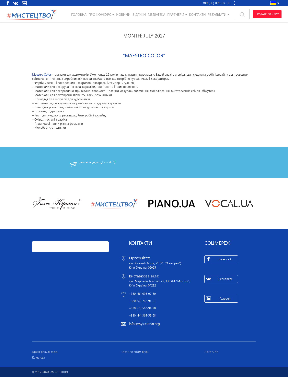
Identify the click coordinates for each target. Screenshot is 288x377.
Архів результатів (45, 352)
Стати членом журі (135, 352)
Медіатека (156, 14)
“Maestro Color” (144, 55)
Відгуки (139, 14)
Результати (217, 14)
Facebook (218, 259)
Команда (38, 357)
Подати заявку (267, 14)
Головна (78, 14)
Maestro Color (41, 74)
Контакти (197, 14)
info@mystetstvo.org (144, 323)
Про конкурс (99, 14)
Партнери (175, 14)
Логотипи (211, 352)
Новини (123, 14)
